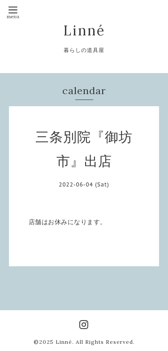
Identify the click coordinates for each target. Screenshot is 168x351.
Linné (84, 30)
